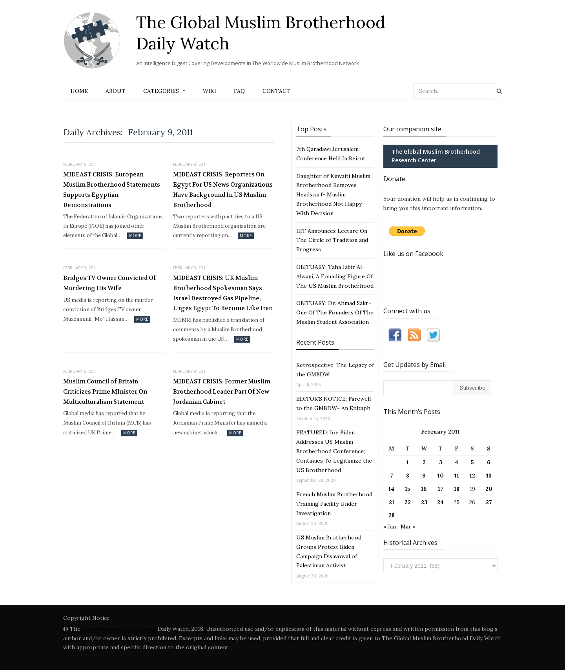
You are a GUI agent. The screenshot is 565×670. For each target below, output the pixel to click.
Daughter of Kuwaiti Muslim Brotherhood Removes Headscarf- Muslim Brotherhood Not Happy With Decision (333, 194)
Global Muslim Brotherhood (119, 628)
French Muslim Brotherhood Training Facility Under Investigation (334, 504)
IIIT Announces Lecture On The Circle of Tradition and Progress (332, 240)
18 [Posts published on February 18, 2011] (456, 488)
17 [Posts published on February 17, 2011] (440, 488)
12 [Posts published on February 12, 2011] (472, 475)
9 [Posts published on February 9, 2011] (424, 475)
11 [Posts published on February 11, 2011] (456, 475)
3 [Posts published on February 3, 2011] (440, 462)
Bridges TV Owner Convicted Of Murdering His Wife (109, 283)
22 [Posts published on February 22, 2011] (408, 502)
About (116, 90)
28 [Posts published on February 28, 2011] (391, 515)
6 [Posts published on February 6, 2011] (488, 462)
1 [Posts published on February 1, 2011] (407, 462)
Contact (276, 90)
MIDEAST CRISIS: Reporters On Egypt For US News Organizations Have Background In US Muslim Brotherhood (223, 190)
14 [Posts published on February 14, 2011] (391, 488)
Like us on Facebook (413, 253)
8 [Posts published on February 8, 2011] (407, 475)
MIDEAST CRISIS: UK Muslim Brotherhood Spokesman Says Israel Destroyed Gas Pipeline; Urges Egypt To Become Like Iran (223, 293)
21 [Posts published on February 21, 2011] (391, 502)
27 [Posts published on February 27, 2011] (489, 502)
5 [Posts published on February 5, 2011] (472, 462)
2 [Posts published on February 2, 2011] (424, 462)
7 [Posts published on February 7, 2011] (391, 475)
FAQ (239, 90)
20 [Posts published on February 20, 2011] (488, 488)
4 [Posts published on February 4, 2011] (456, 462)
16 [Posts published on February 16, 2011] (424, 488)
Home (79, 90)
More (135, 235)
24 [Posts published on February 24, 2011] (440, 502)
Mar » (408, 526)
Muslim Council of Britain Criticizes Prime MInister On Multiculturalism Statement (105, 391)
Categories (161, 90)
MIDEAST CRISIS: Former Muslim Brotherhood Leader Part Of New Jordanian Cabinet (221, 391)
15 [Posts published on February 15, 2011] (407, 488)
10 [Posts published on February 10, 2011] (440, 475)
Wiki (209, 90)
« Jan (389, 526)
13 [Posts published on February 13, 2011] (489, 475)
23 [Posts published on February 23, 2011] (424, 502)
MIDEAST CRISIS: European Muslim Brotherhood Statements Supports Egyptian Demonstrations (111, 190)
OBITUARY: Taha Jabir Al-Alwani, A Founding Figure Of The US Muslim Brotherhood (335, 276)
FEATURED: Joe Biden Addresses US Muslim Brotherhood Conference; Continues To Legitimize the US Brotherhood (334, 451)
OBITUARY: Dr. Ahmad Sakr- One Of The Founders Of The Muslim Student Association (335, 312)
